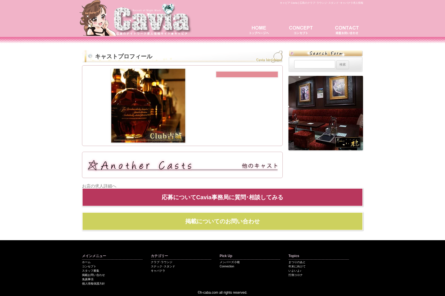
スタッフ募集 (90, 270)
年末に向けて (297, 266)
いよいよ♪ (294, 270)
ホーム (86, 262)
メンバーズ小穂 (230, 262)
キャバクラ (158, 270)
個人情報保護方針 (93, 283)
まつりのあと (297, 262)
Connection (227, 266)
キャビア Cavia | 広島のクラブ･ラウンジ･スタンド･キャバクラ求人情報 (321, 2)
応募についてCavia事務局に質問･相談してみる (222, 197)
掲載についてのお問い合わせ (222, 221)
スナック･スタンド (163, 266)
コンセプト (303, 29)
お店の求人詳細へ (99, 185)
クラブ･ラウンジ (161, 262)
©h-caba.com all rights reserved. (222, 293)
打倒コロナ (295, 275)
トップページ (261, 29)
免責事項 (87, 279)
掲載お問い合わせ (346, 29)
